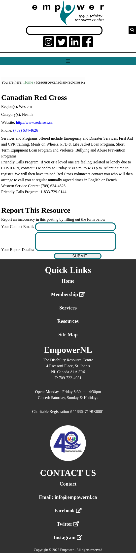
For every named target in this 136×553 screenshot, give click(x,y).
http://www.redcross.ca (34, 122)
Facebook (68, 510)
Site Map (67, 334)
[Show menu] (68, 61)
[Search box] (64, 30)
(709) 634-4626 (25, 130)
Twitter (68, 524)
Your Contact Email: (18, 226)
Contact (68, 484)
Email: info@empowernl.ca (68, 497)
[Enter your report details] (75, 241)
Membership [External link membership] (68, 294)
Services (68, 307)
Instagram (68, 537)
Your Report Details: (18, 249)
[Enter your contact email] (75, 226)
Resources (68, 321)
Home (28, 82)
